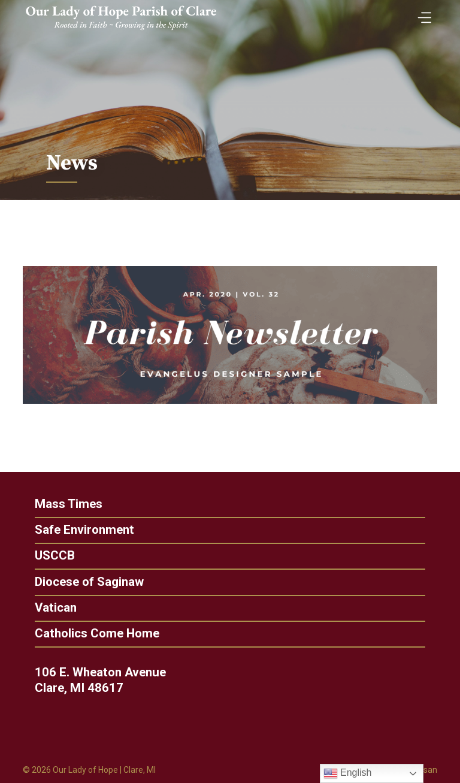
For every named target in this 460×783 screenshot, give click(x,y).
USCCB (40, 556)
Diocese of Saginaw (74, 582)
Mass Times (53, 504)
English (347, 773)
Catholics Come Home (82, 633)
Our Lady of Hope (85, 770)
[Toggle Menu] (421, 13)
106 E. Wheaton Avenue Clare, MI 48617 (114, 680)
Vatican (41, 608)
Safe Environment (69, 530)
